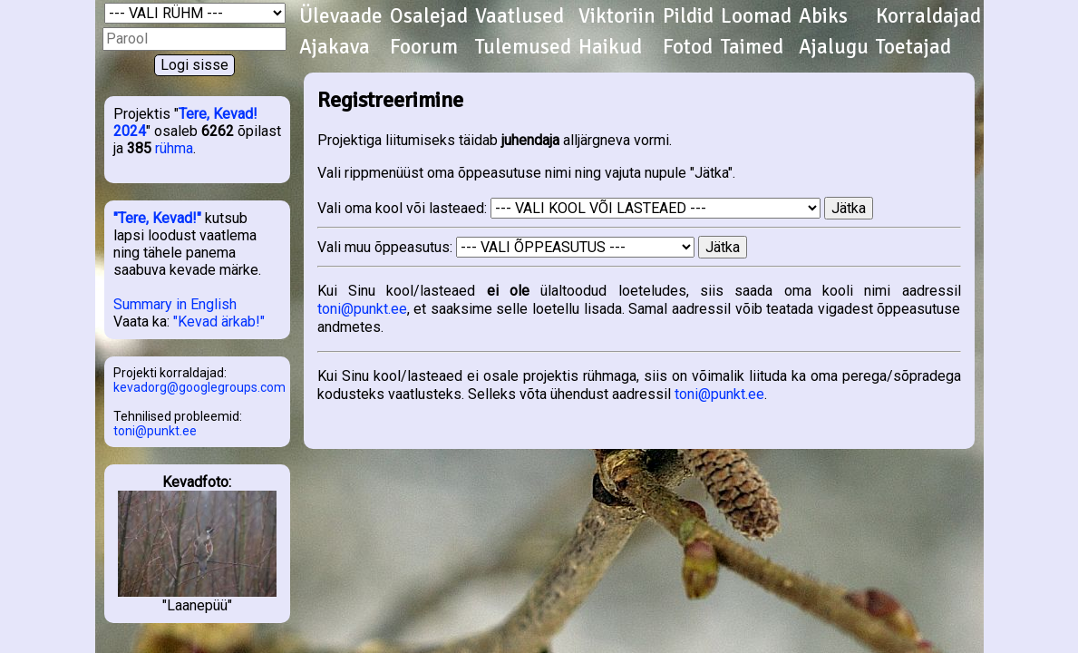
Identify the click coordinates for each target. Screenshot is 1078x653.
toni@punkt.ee (155, 431)
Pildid (688, 16)
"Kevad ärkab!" (219, 321)
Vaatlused (519, 16)
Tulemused (523, 47)
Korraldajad (928, 16)
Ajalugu (834, 47)
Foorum (424, 47)
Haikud (610, 47)
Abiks (823, 16)
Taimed (752, 47)
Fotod (688, 47)
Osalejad (429, 16)
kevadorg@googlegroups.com (199, 387)
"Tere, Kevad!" (157, 218)
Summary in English (175, 304)
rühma (174, 148)
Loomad (756, 16)
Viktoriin (617, 16)
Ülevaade (341, 16)
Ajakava (334, 47)
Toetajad (913, 47)
